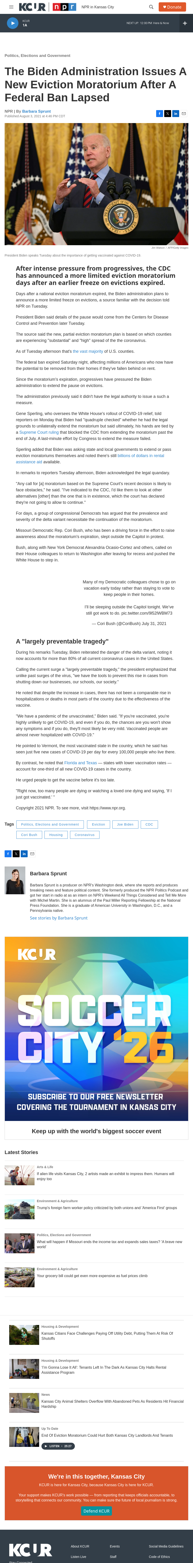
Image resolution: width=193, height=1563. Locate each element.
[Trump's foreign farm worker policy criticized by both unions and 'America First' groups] (20, 1209)
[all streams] (186, 23)
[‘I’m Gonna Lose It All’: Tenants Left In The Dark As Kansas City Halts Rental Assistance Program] (24, 1369)
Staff (113, 1557)
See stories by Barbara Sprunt (59, 918)
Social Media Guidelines (166, 1546)
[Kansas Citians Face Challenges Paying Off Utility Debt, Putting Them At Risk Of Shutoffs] (24, 1335)
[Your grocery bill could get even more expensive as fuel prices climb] (20, 1277)
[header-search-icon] (151, 7)
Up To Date (49, 1428)
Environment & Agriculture (57, 1201)
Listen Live (78, 1557)
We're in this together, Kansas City (96, 1476)
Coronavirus (85, 835)
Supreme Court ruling (39, 432)
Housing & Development (60, 1326)
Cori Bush (29, 835)
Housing (56, 835)
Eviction (98, 824)
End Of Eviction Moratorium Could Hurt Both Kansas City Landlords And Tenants (107, 1435)
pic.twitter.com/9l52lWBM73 (146, 613)
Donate (174, 7)
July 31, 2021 (154, 623)
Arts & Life (45, 1167)
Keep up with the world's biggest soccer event (96, 1131)
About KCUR (80, 1546)
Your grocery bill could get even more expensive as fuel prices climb (92, 1276)
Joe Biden (125, 824)
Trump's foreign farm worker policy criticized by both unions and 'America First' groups (107, 1208)
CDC (149, 824)
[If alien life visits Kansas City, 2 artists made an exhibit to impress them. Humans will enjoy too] (20, 1175)
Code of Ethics (159, 1557)
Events (115, 1546)
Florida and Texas (80, 763)
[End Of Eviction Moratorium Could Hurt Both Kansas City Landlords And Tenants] (24, 1437)
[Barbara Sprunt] (15, 880)
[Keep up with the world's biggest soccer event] (96, 1029)
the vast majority (88, 351)
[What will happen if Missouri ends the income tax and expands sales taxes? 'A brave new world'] (20, 1243)
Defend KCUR (96, 1511)
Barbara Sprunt (36, 111)
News (45, 1394)
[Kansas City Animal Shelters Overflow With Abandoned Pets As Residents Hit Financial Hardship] (24, 1403)
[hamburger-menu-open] (11, 7)
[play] (12, 23)
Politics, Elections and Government (37, 55)
